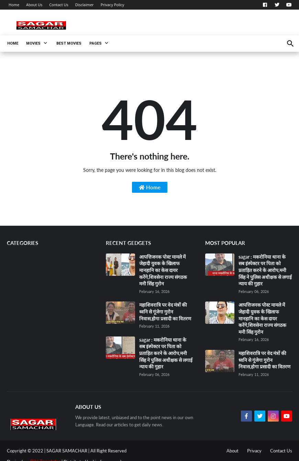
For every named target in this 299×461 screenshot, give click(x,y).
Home (14, 4)
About (232, 450)
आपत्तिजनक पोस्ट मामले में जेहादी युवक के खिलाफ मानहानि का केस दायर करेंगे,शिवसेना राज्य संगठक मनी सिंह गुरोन (163, 270)
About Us (34, 4)
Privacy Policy (112, 4)
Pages (95, 43)
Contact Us (58, 4)
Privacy (254, 450)
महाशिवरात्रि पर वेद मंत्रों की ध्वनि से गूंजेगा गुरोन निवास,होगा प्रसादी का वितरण (165, 311)
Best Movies (68, 43)
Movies (33, 43)
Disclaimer (84, 4)
